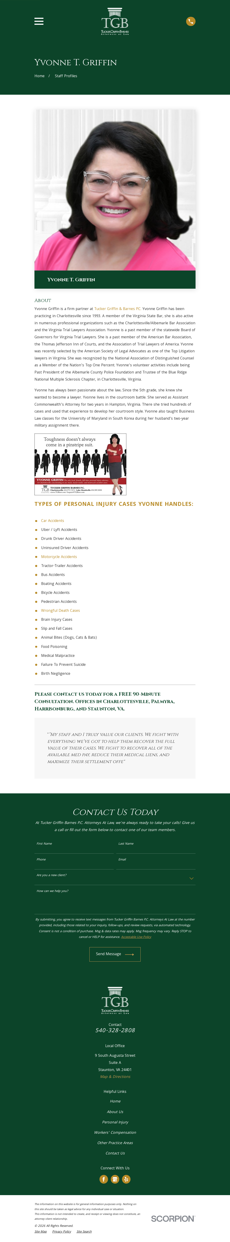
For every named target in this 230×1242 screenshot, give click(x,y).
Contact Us (115, 1154)
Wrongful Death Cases (60, 611)
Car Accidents (52, 521)
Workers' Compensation (115, 1133)
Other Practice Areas (115, 1143)
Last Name (125, 844)
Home (115, 1102)
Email (122, 860)
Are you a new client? (51, 875)
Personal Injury (90, 504)
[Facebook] (103, 1179)
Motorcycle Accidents (59, 557)
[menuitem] (40, 1232)
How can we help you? (52, 891)
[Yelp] (126, 1179)
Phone (41, 860)
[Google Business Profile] (115, 1179)
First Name (44, 844)
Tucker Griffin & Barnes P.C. (117, 309)
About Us (115, 1112)
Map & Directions (115, 1077)
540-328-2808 (115, 1031)
